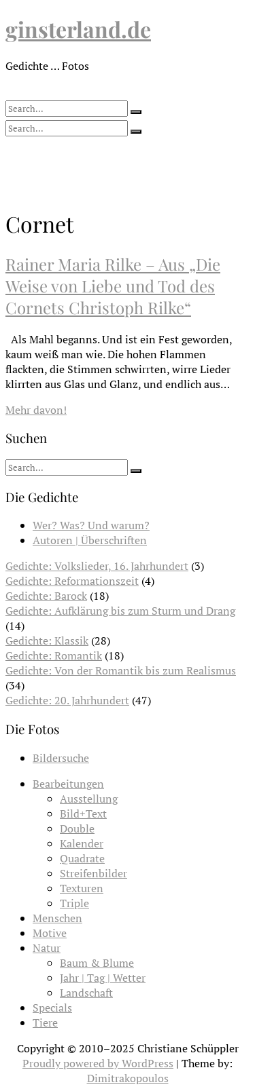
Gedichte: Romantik (53, 655)
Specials (52, 1007)
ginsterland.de (78, 28)
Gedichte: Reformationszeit (72, 580)
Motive (50, 932)
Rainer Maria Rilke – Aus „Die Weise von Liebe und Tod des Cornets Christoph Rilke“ (112, 285)
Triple (74, 903)
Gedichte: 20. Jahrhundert (67, 700)
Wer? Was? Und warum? (91, 525)
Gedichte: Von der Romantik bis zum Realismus (120, 670)
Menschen (57, 918)
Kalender (81, 843)
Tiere (45, 1022)
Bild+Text (83, 813)
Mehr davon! (36, 409)
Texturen (81, 888)
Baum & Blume (97, 962)
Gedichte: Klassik (46, 640)
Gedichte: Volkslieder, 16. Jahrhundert (96, 565)
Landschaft (86, 992)
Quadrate (82, 858)
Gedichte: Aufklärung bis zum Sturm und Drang (120, 610)
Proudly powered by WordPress (97, 1063)
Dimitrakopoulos (128, 1078)
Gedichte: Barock (46, 595)
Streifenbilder (93, 873)
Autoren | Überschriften (90, 540)
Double (77, 828)
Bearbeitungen (68, 783)
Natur (47, 947)
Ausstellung (89, 798)
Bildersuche (61, 757)
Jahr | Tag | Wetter (103, 977)
